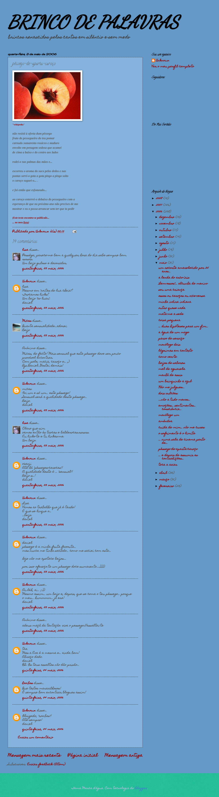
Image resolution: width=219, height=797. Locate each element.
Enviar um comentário (35, 738)
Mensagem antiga (124, 756)
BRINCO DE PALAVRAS (93, 22)
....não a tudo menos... (174, 400)
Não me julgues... (171, 387)
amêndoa (165, 421)
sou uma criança (171, 290)
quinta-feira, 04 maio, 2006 (42, 670)
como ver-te (168, 357)
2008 (159, 198)
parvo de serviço (171, 339)
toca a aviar (168, 465)
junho (163, 257)
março (164, 480)
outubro (166, 230)
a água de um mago (174, 332)
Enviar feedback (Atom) (46, 764)
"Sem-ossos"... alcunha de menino (183, 284)
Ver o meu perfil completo (173, 67)
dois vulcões (168, 394)
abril (163, 473)
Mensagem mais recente (34, 756)
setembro (167, 237)
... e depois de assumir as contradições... (178, 457)
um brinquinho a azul (175, 381)
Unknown (29, 281)
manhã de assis (170, 375)
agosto (164, 243)
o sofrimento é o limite (177, 433)
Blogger (141, 788)
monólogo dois (169, 345)
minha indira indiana (175, 302)
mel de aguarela (172, 369)
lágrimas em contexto (176, 351)
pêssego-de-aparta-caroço (178, 449)
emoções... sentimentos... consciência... (177, 407)
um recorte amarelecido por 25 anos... (184, 269)
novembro (167, 224)
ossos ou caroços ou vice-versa (182, 296)
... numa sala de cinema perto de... (182, 441)
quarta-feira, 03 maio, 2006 (43, 269)
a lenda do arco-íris (174, 278)
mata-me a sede (171, 314)
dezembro (167, 217)
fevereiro (167, 486)
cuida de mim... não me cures (182, 428)
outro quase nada (172, 308)
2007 (159, 205)
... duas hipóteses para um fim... (183, 326)
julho (163, 250)
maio (163, 263)
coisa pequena (169, 320)
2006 (159, 212)
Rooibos (27, 683)
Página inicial (83, 756)
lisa (25, 250)
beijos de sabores (172, 363)
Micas (26, 321)
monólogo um (169, 415)
